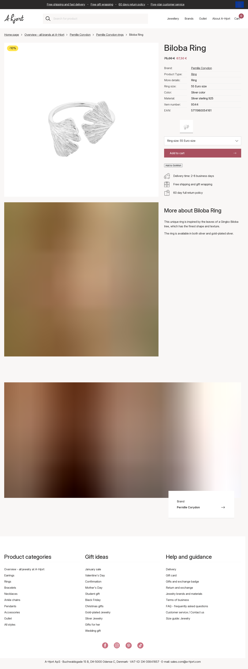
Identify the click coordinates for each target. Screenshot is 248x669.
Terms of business (177, 600)
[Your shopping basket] (239, 18)
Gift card (171, 575)
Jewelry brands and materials (184, 594)
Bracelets (10, 587)
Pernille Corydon (80, 34)
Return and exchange (179, 587)
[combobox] (99, 19)
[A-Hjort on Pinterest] (129, 646)
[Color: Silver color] (186, 126)
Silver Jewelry (94, 618)
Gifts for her (92, 624)
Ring (194, 74)
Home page (11, 34)
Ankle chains (12, 600)
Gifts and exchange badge (182, 581)
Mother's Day (93, 587)
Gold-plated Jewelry (98, 612)
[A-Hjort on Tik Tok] (140, 646)
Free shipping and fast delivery (66, 4)
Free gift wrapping (102, 4)
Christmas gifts (94, 606)
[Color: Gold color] (170, 126)
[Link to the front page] (14, 19)
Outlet (8, 618)
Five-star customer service (167, 4)
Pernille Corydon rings (110, 34)
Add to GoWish (173, 165)
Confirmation (93, 581)
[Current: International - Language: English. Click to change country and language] (239, 4)
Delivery (171, 569)
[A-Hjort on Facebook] (105, 646)
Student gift (92, 594)
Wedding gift (93, 630)
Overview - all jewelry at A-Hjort (24, 569)
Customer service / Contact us (185, 612)
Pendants (10, 606)
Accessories (12, 612)
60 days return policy (132, 4)
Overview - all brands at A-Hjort (44, 34)
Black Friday (93, 600)
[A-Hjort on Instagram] (117, 646)
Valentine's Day (95, 575)
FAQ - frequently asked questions (187, 606)
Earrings (9, 575)
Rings (7, 581)
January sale (93, 569)
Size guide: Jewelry (178, 618)
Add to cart (203, 153)
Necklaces (11, 594)
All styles (9, 624)
